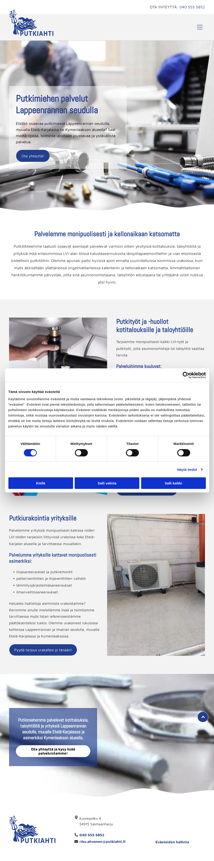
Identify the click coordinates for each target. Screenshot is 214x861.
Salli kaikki (173, 483)
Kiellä (40, 483)
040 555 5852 (192, 7)
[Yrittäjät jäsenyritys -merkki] (172, 827)
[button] (200, 27)
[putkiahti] (193, 827)
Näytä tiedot (187, 469)
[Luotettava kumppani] (151, 827)
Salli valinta (107, 483)
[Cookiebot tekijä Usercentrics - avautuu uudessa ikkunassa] (186, 375)
